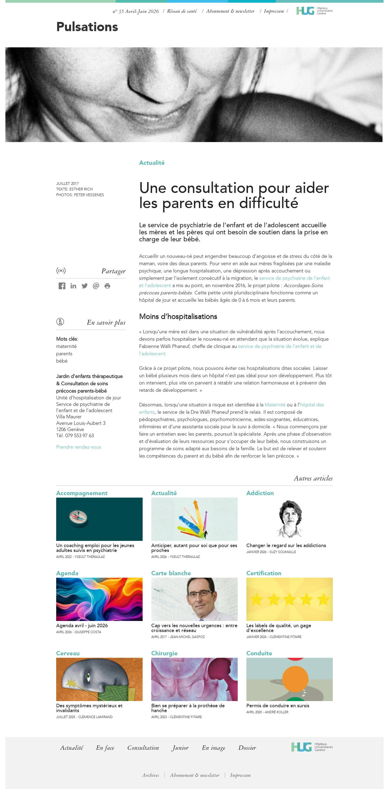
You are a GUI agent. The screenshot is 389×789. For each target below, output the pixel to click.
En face (105, 748)
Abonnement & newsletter (230, 11)
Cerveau (68, 653)
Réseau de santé (182, 11)
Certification (263, 573)
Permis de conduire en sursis (277, 705)
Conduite (259, 653)
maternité (66, 346)
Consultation (143, 748)
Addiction (260, 493)
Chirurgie (164, 653)
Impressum (274, 11)
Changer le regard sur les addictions (286, 545)
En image (213, 748)
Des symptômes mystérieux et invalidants (89, 708)
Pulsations (87, 26)
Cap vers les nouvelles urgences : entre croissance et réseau (194, 628)
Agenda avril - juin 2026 (82, 625)
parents (64, 354)
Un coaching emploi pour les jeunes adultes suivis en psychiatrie (95, 548)
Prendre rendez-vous (78, 447)
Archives (150, 775)
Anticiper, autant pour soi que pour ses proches (194, 548)
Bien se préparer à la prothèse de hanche (188, 708)
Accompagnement (82, 493)
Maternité (275, 405)
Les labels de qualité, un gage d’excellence (278, 628)
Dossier (247, 748)
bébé (62, 361)
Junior (181, 748)
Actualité (152, 162)
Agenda (67, 573)
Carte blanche (171, 573)
